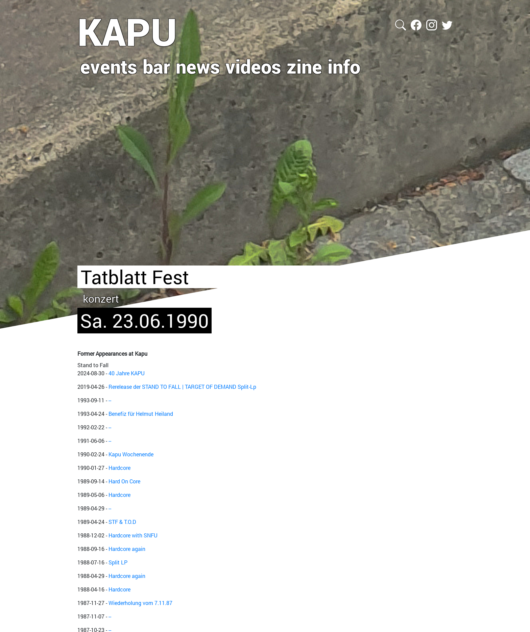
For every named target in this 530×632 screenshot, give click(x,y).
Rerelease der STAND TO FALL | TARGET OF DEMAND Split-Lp (182, 386)
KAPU (127, 31)
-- (110, 400)
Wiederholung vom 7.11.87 (140, 602)
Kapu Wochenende (131, 454)
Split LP (118, 562)
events (108, 66)
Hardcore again (127, 548)
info (344, 66)
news (198, 66)
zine (304, 66)
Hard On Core (124, 481)
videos (253, 66)
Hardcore (119, 467)
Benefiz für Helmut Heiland (141, 413)
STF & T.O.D (122, 521)
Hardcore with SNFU (133, 535)
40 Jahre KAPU (127, 373)
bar (156, 66)
